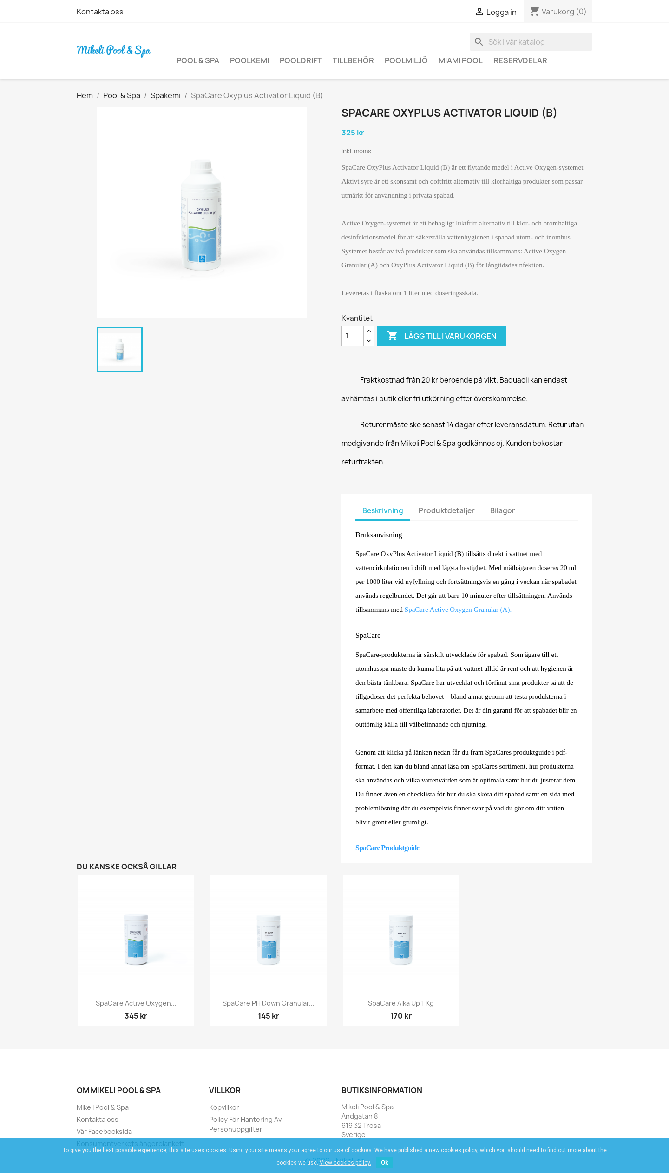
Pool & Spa (198, 60)
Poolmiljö (406, 60)
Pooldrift (301, 60)
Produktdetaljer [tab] (447, 511)
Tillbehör (353, 60)
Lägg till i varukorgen (442, 336)
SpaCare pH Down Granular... (269, 1003)
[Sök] (531, 42)
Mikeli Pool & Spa (103, 1107)
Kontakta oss (100, 12)
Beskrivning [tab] (382, 511)
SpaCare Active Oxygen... (136, 1003)
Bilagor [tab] (502, 511)
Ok (384, 1163)
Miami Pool (461, 60)
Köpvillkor (224, 1107)
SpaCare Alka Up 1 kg (401, 1003)
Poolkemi (249, 60)
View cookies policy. (345, 1163)
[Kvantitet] (352, 336)
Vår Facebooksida (104, 1131)
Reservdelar (520, 60)
